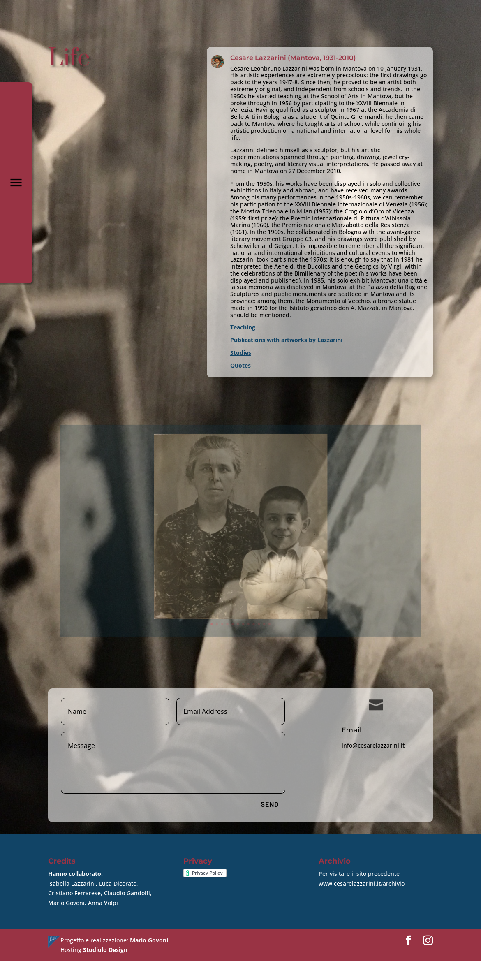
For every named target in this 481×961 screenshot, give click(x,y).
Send (270, 804)
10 (253, 596)
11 (257, 596)
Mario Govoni (149, 940)
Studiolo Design (105, 950)
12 (261, 596)
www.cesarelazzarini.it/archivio (362, 883)
